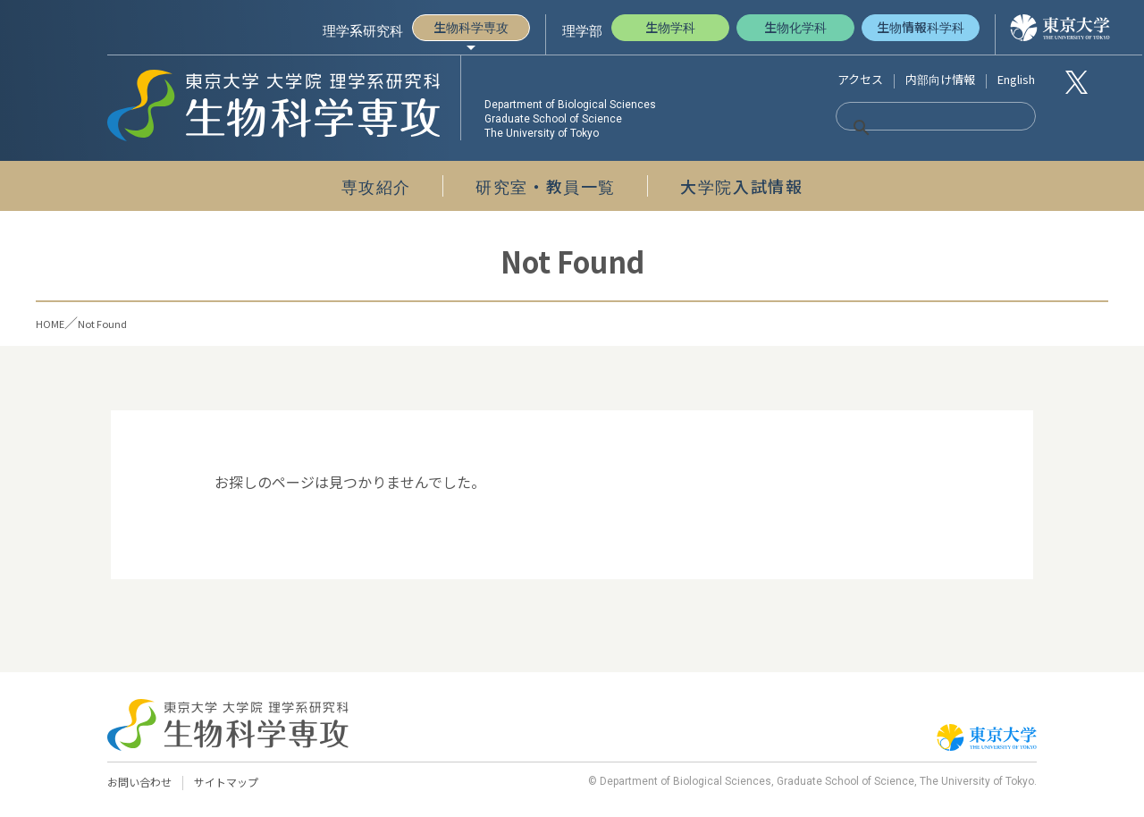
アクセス (860, 79)
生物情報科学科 (920, 27)
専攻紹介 (376, 186)
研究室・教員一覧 (545, 186)
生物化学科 (795, 27)
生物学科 (670, 27)
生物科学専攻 (471, 27)
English (1016, 79)
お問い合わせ (142, 782)
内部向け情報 (940, 79)
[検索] (913, 128)
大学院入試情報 (741, 186)
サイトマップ (234, 782)
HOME (56, 322)
